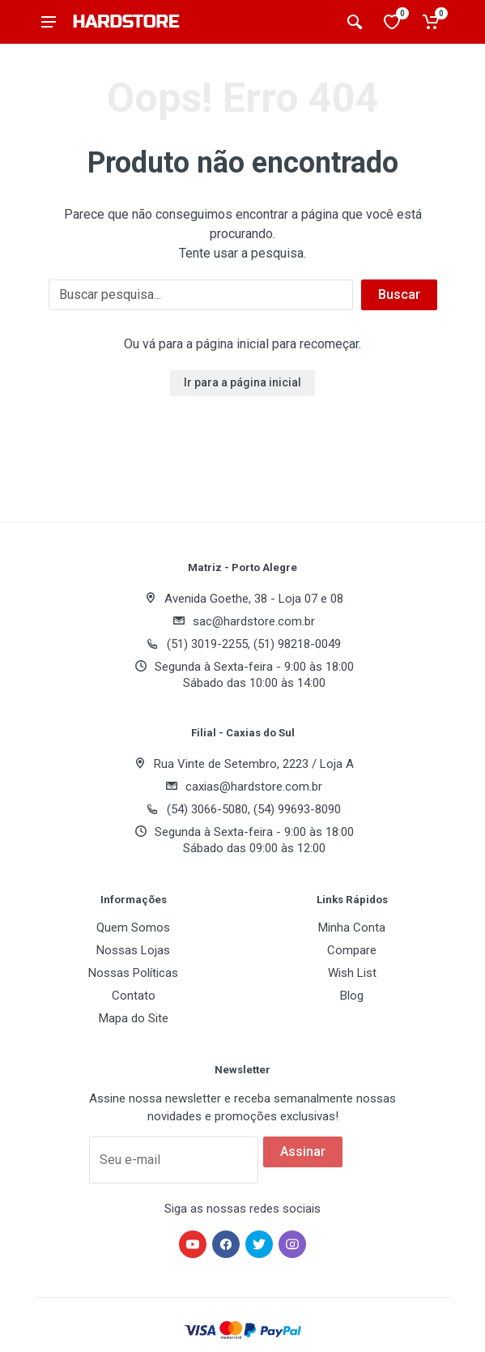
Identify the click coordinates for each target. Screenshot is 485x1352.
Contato (133, 995)
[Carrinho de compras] (432, 21)
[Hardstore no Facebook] (226, 1244)
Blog (352, 995)
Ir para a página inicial (242, 382)
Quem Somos (133, 927)
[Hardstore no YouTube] (192, 1244)
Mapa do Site (133, 1018)
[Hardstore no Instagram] (292, 1244)
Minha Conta (351, 927)
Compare (352, 950)
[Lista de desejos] (393, 21)
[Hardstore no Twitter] (259, 1244)
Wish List (352, 973)
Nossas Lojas (133, 950)
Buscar (399, 294)
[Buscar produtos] (354, 21)
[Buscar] (201, 294)
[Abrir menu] (48, 21)
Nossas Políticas (133, 973)
